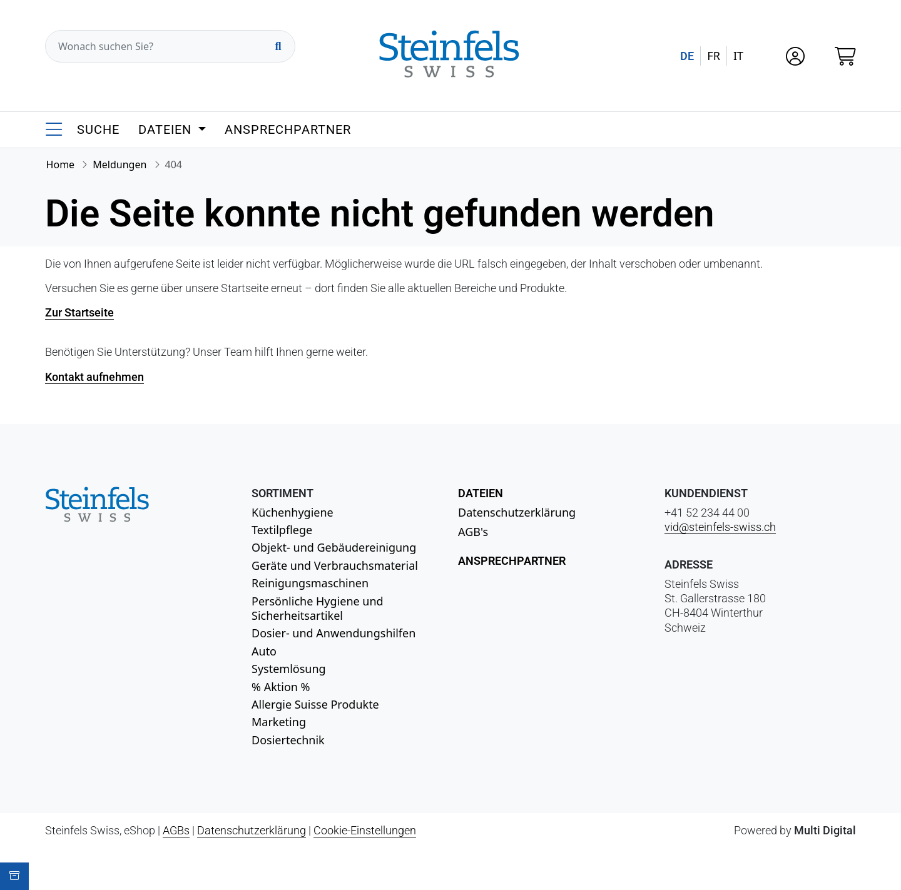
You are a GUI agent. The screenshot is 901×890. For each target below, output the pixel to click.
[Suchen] (278, 46)
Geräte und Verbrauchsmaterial (335, 565)
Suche (98, 129)
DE (687, 56)
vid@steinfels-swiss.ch (720, 526)
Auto (264, 651)
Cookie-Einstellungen (364, 830)
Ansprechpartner (288, 129)
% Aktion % (281, 686)
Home (60, 164)
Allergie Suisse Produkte (315, 704)
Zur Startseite (79, 312)
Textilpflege (282, 529)
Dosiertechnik (288, 739)
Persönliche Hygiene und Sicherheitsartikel (318, 608)
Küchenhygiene (292, 512)
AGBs (176, 830)
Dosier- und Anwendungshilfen (333, 632)
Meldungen (119, 164)
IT (738, 55)
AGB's (473, 531)
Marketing (279, 721)
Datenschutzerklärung (517, 512)
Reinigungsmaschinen (310, 582)
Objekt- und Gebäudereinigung (334, 547)
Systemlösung (289, 668)
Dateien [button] (166, 129)
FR (713, 55)
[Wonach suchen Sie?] (170, 46)
